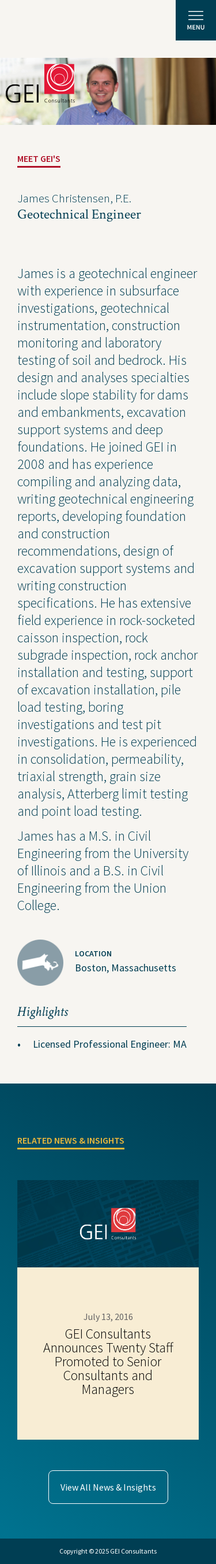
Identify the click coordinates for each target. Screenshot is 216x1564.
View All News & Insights (108, 1487)
